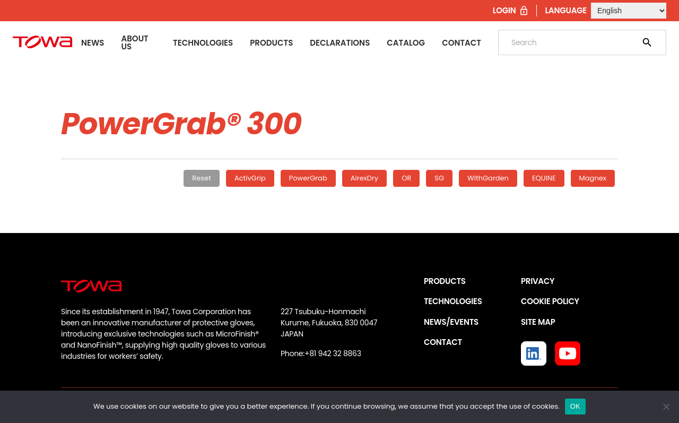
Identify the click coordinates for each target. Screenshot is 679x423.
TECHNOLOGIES (453, 301)
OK (575, 406)
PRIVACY (537, 281)
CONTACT (443, 342)
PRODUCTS (445, 281)
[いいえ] (665, 406)
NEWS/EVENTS (451, 321)
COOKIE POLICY (550, 301)
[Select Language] (628, 11)
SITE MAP (538, 321)
